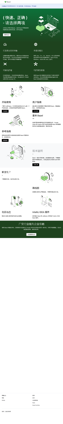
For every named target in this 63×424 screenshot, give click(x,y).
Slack (33, 402)
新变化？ (6, 174)
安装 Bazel (6, 34)
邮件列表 (21, 6)
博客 (3, 398)
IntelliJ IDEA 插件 (40, 212)
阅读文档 (36, 111)
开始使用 (6, 102)
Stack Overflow (36, 405)
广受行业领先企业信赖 (31, 224)
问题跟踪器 (35, 400)
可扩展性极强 (39, 70)
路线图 (35, 188)
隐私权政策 (8, 411)
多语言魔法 (38, 51)
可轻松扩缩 (7, 70)
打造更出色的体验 (10, 51)
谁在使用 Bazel (31, 234)
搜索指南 (5, 140)
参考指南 (6, 131)
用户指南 (36, 102)
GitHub (3, 400)
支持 (33, 398)
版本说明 (37, 152)
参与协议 (28, 6)
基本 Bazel (37, 117)
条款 (3, 411)
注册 (35, 6)
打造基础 (4, 6)
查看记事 (36, 164)
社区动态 (6, 212)
